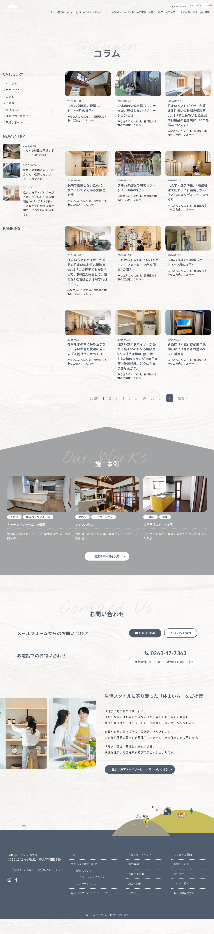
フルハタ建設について (84, 879)
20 (153, 407)
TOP (74, 869)
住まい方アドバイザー (20, 119)
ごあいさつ (13, 93)
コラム (10, 100)
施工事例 (133, 879)
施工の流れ (135, 898)
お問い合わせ (181, 879)
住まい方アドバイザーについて (89, 908)
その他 (10, 106)
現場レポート (14, 125)
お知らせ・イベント (140, 869)
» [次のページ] (169, 407)
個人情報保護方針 (184, 908)
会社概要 (179, 888)
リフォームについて (88, 898)
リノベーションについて (90, 892)
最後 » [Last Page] (182, 407)
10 (144, 407)
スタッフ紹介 (181, 898)
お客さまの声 (136, 888)
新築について (84, 885)
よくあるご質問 (183, 869)
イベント (11, 87)
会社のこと (13, 113)
